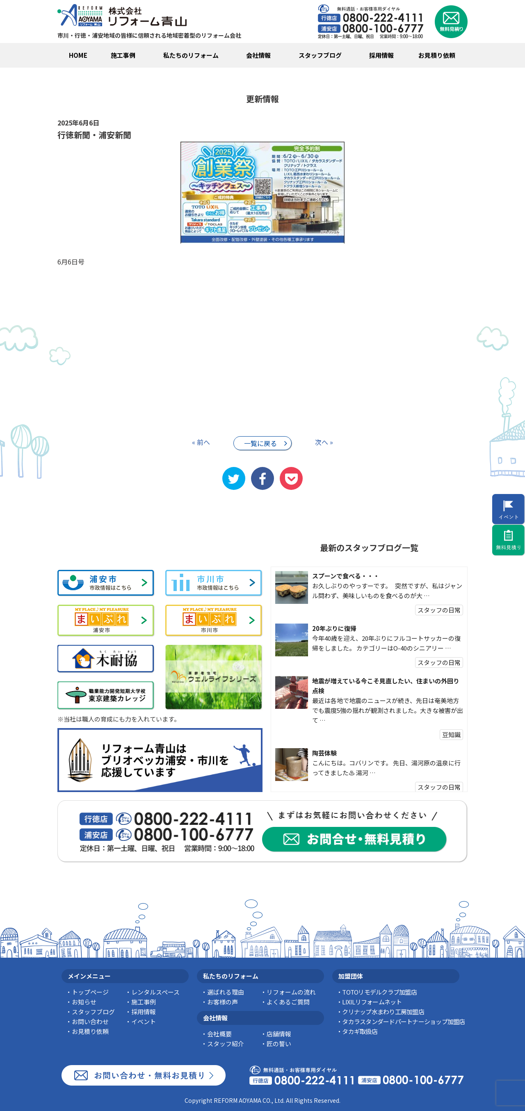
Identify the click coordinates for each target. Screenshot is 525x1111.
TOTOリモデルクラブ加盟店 (379, 992)
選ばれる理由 (225, 992)
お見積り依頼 (436, 55)
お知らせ (84, 1001)
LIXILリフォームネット (372, 1001)
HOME (78, 55)
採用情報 (381, 55)
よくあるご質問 (288, 1001)
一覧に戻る (260, 443)
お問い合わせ (90, 1021)
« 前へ (201, 442)
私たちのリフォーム (191, 55)
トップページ (90, 992)
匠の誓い (279, 1043)
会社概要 (219, 1033)
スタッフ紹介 (225, 1043)
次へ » (324, 442)
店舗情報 (279, 1033)
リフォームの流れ (291, 992)
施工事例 (123, 55)
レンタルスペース (155, 992)
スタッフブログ (320, 55)
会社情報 (258, 55)
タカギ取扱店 (359, 1031)
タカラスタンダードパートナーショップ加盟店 (403, 1021)
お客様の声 (222, 1001)
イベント (143, 1021)
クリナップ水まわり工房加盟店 (383, 1011)
